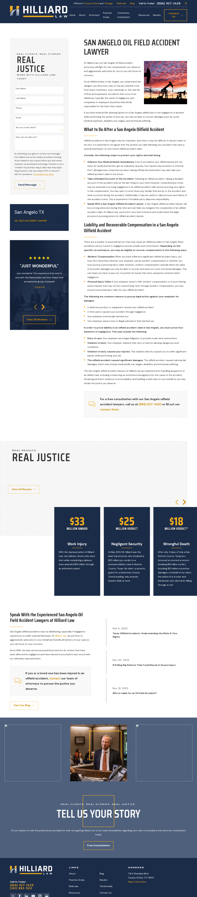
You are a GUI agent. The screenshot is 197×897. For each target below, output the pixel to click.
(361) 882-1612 (21, 888)
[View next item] (43, 307)
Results (103, 879)
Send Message (29, 184)
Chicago (108, 3)
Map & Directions (137, 881)
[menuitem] (39, 221)
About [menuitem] (82, 15)
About (72, 873)
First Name (21, 88)
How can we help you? (26, 137)
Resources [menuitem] (144, 15)
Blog (132, 3)
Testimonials (106, 886)
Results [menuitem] (157, 15)
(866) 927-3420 (169, 3)
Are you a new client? (26, 127)
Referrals (121, 3)
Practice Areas (76, 879)
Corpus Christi (91, 3)
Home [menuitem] (72, 15)
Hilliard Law (60, 635)
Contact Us (106, 892)
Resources (74, 892)
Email (18, 117)
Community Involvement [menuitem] (124, 14)
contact (55, 678)
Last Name (21, 98)
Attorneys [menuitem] (94, 15)
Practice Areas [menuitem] (107, 14)
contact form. (109, 409)
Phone (19, 108)
